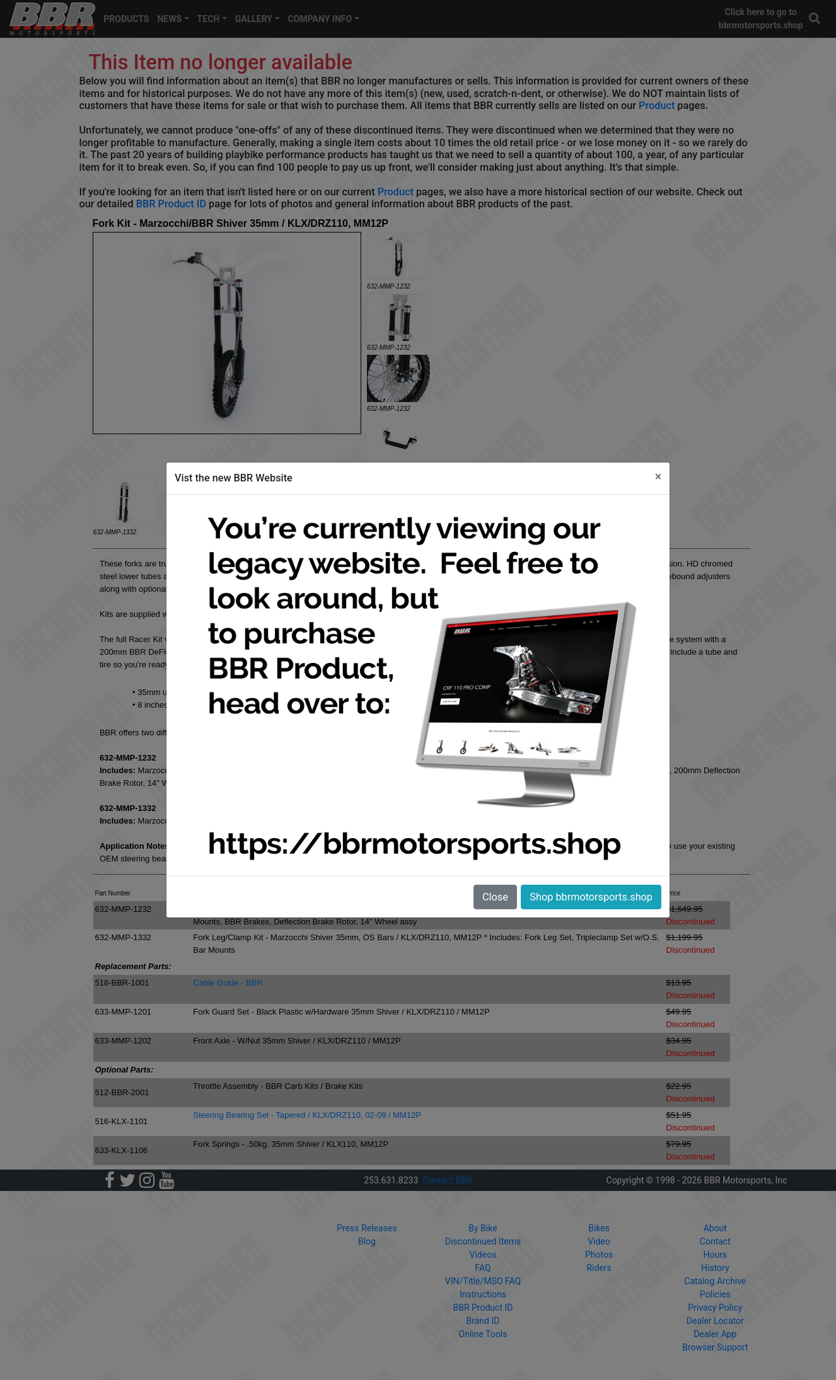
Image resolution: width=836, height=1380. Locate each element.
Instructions (483, 1294)
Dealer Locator (715, 1321)
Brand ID (483, 1321)
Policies (715, 1294)
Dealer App (715, 1334)
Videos (483, 1255)
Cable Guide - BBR (228, 982)
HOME (164, 1215)
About (715, 1228)
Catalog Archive (715, 1281)
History (715, 1268)
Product (657, 106)
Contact (715, 1241)
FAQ (483, 1268)
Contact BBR (447, 1180)
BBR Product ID (171, 204)
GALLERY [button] (253, 19)
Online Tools (483, 1334)
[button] (815, 18)
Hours (715, 1255)
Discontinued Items (483, 1241)
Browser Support (715, 1347)
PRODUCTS (126, 19)
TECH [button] (208, 19)
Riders (598, 1268)
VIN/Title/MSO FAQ (483, 1281)
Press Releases (367, 1228)
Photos (599, 1255)
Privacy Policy (715, 1307)
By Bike (482, 1228)
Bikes (599, 1228)
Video (599, 1241)
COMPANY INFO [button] (320, 19)
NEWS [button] (169, 19)
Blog (367, 1241)
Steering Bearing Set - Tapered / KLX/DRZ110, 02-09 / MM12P (307, 1115)
